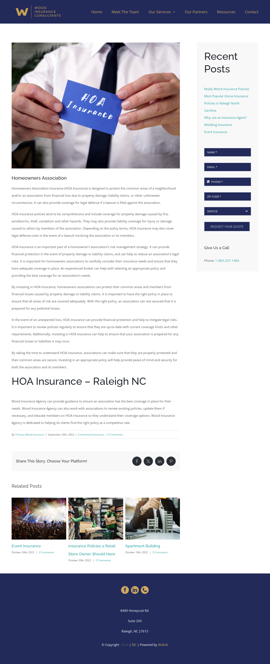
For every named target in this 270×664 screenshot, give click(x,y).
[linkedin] (135, 590)
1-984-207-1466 (227, 260)
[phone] (145, 590)
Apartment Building (142, 546)
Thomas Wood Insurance (29, 434)
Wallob (163, 645)
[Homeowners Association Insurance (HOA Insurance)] (96, 105)
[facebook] (125, 590)
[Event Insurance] (39, 500)
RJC (134, 645)
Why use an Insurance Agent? (225, 117)
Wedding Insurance (218, 125)
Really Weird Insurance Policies (226, 89)
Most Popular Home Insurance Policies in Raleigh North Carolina (226, 103)
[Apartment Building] (152, 500)
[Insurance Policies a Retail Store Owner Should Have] (95, 500)
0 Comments (115, 434)
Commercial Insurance (91, 434)
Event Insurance (26, 546)
